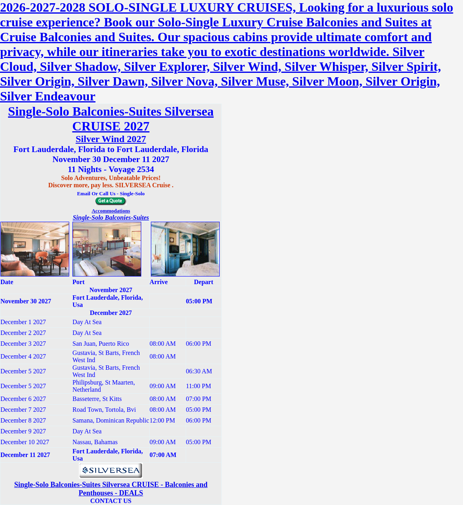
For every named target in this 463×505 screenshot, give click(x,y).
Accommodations (111, 211)
